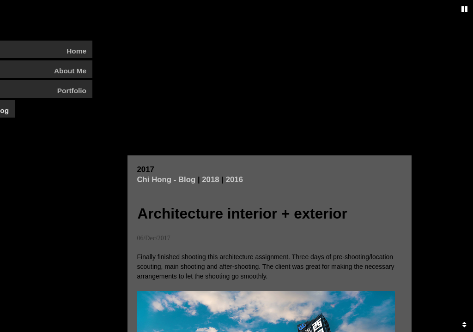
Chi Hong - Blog (166, 208)
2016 (234, 208)
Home (76, 51)
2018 (210, 208)
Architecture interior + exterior (242, 242)
